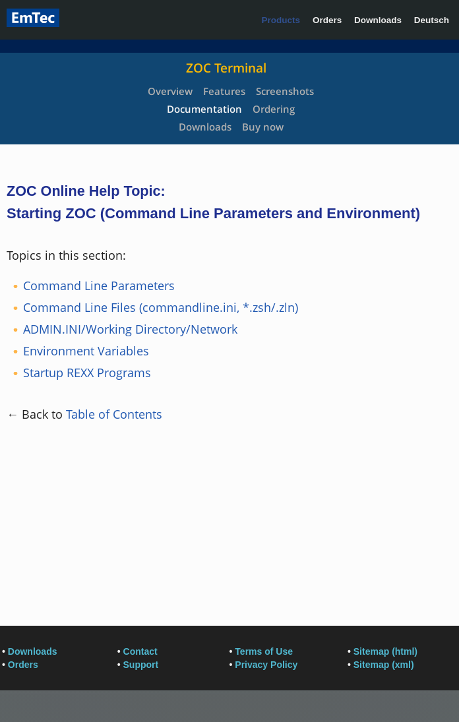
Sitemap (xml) (383, 664)
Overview (170, 91)
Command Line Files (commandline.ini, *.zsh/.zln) (160, 307)
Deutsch (431, 20)
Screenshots (285, 91)
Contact (140, 651)
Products (281, 20)
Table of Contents (114, 414)
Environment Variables (86, 351)
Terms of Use (264, 651)
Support (141, 664)
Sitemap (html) (385, 651)
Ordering (274, 108)
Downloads (378, 20)
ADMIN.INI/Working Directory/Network (130, 329)
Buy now (263, 126)
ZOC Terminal (226, 67)
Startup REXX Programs (87, 372)
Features (224, 91)
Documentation (204, 108)
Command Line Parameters (99, 285)
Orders (327, 20)
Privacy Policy (266, 664)
